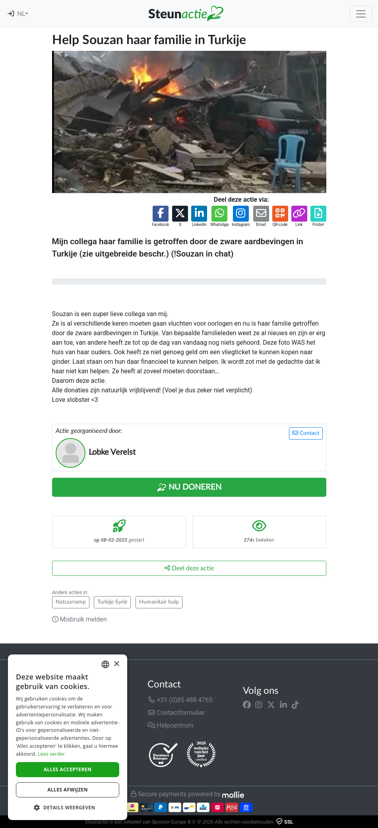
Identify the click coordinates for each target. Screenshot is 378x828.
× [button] (116, 664)
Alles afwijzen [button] (67, 789)
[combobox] (105, 664)
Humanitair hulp (159, 602)
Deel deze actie (189, 568)
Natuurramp (71, 602)
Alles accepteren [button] (68, 769)
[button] (160, 217)
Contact (306, 433)
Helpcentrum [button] (170, 725)
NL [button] (21, 14)
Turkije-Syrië (112, 602)
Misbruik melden (79, 619)
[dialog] (67, 737)
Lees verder (51, 754)
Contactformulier (176, 712)
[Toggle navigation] (361, 14)
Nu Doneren (189, 487)
